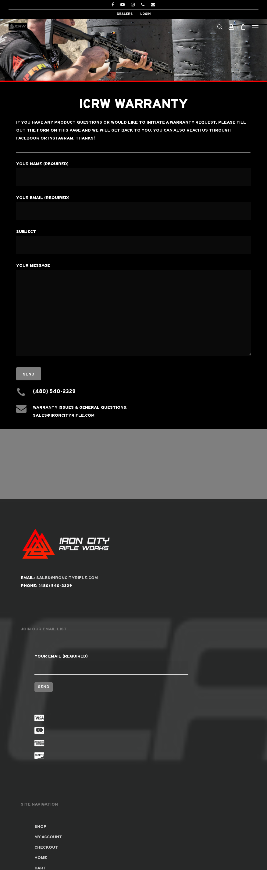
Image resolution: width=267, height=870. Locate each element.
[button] (255, 27)
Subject (133, 241)
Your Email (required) (133, 207)
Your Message (133, 311)
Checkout (46, 847)
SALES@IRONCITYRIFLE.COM (67, 578)
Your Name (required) (133, 173)
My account (48, 837)
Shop (40, 826)
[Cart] (243, 27)
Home (40, 858)
